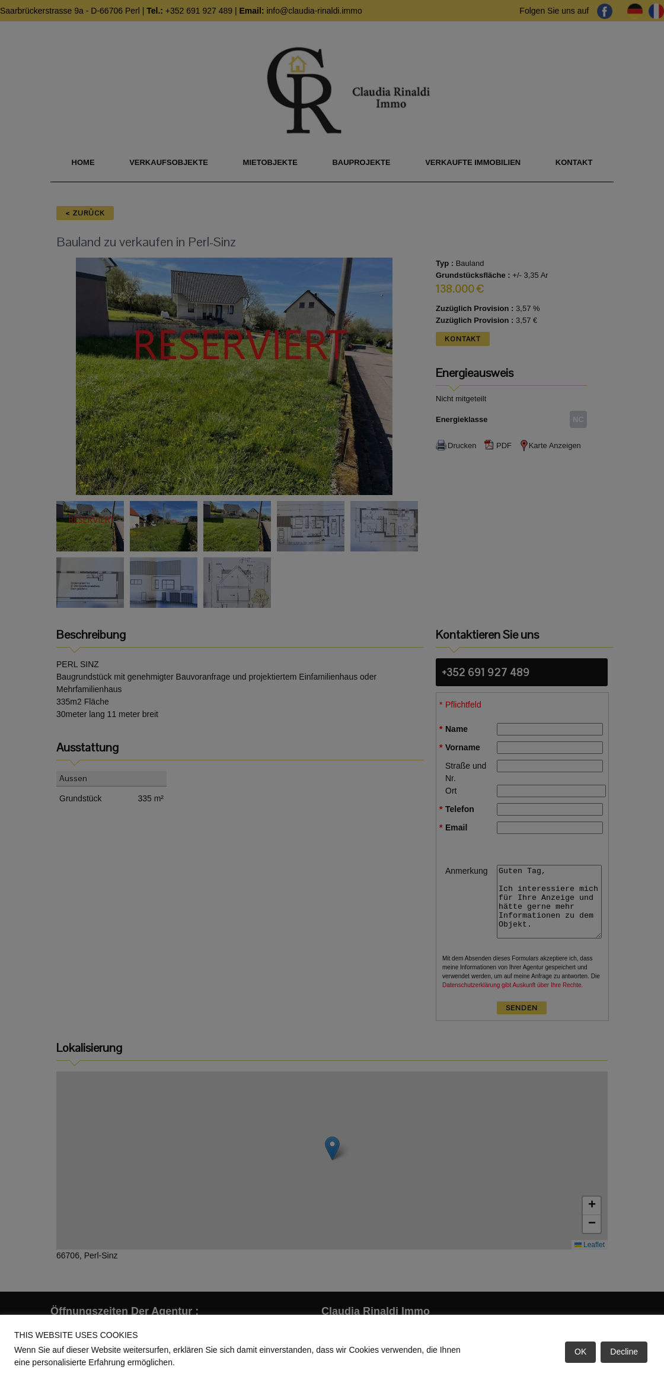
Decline (624, 1351)
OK (580, 1351)
